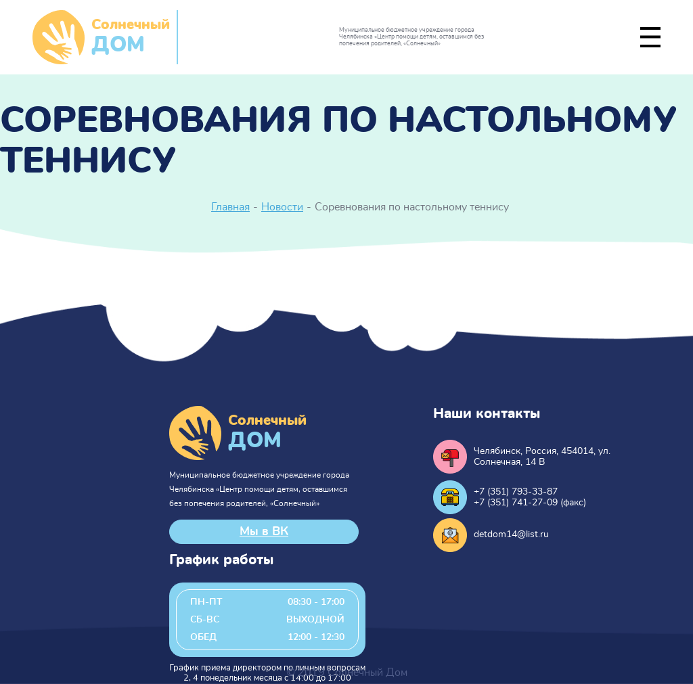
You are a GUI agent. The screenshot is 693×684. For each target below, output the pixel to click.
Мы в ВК (264, 532)
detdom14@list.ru (511, 534)
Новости (282, 207)
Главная (230, 207)
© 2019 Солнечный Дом (346, 672)
